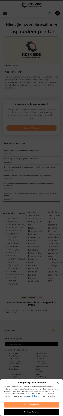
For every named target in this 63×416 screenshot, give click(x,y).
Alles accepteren (31, 405)
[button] (57, 382)
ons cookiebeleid (30, 396)
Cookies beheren (31, 412)
